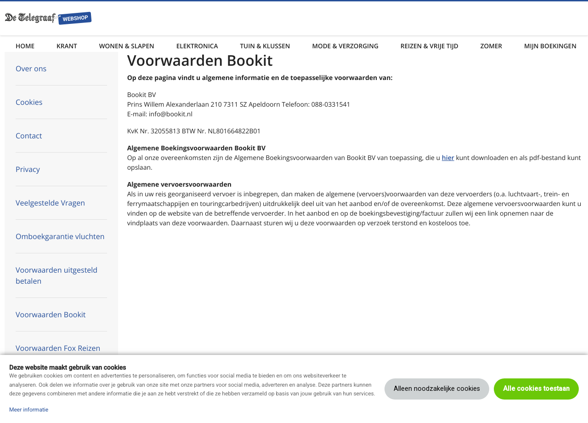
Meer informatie (28, 409)
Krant (67, 45)
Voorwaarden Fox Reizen (58, 348)
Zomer (491, 45)
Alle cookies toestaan (536, 389)
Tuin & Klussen (265, 45)
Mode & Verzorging (345, 45)
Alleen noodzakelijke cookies (437, 389)
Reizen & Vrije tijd (429, 45)
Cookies (29, 102)
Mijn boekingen (550, 45)
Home (25, 45)
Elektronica (197, 45)
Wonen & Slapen (126, 45)
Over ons (31, 68)
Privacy (28, 169)
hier (448, 158)
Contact (29, 136)
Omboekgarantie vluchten (60, 236)
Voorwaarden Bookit (51, 314)
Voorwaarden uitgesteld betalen (56, 275)
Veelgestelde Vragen (50, 203)
